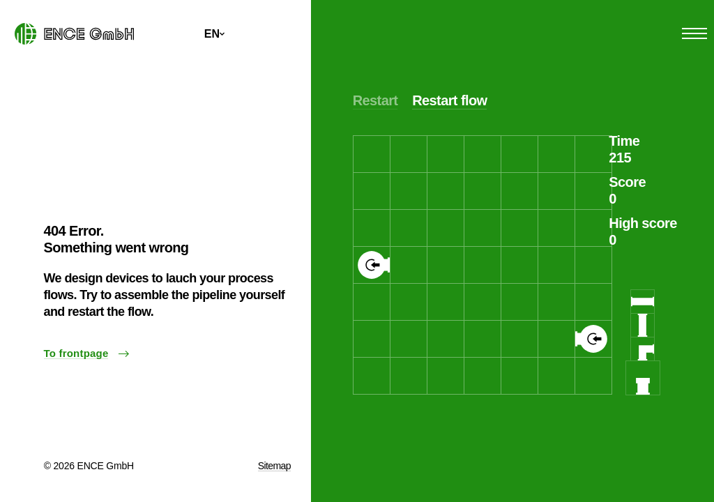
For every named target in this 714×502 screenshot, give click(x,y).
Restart (375, 100)
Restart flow (449, 100)
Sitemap (274, 465)
